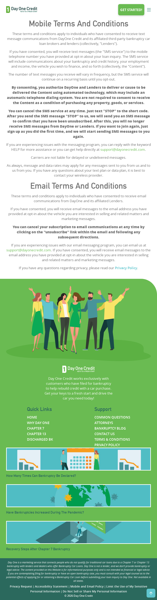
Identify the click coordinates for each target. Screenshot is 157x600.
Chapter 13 (36, 434)
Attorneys (103, 423)
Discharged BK (40, 439)
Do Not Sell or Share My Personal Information (95, 591)
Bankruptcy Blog (110, 428)
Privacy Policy (126, 268)
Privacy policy (107, 445)
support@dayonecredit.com (122, 149)
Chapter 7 (35, 428)
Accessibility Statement (51, 586)
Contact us (104, 434)
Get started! (131, 10)
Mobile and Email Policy (87, 586)
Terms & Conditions (112, 439)
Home (32, 417)
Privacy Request (21, 586)
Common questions (112, 417)
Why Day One (38, 423)
